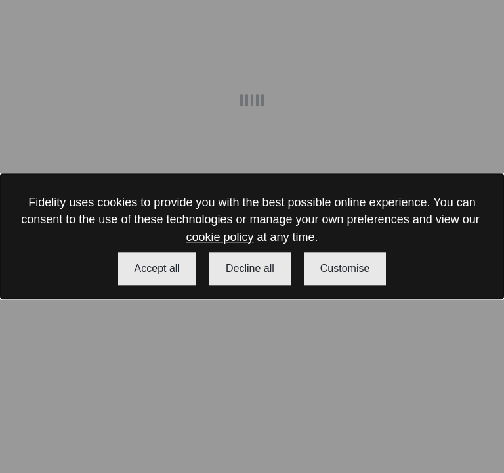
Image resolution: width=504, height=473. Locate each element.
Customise (345, 269)
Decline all (250, 269)
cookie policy (219, 237)
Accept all (157, 269)
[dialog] (252, 236)
